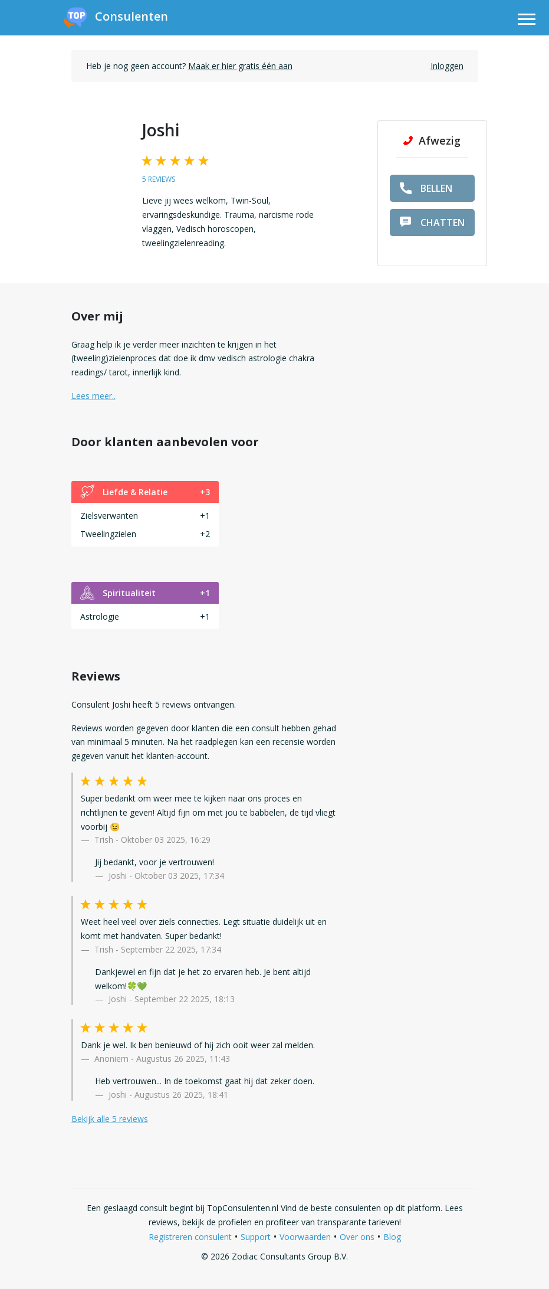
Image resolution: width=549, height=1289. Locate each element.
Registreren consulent (190, 1236)
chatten (432, 222)
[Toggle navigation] (526, 21)
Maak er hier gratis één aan (240, 65)
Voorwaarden (305, 1236)
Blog (392, 1236)
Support (256, 1236)
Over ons (357, 1236)
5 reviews (158, 179)
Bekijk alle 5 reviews (109, 1118)
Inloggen (446, 65)
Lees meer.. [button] (93, 395)
